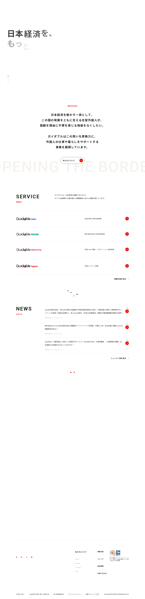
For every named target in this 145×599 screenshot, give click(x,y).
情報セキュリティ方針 (92, 594)
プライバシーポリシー (75, 594)
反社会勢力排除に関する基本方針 (40, 594)
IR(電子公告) (20, 594)
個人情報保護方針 (59, 594)
